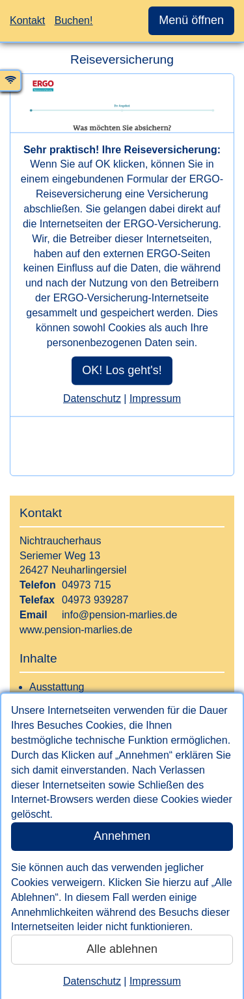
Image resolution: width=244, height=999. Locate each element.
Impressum (155, 981)
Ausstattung (57, 686)
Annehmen (122, 835)
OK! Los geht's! (122, 370)
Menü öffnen (191, 20)
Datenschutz (92, 981)
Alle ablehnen (122, 948)
